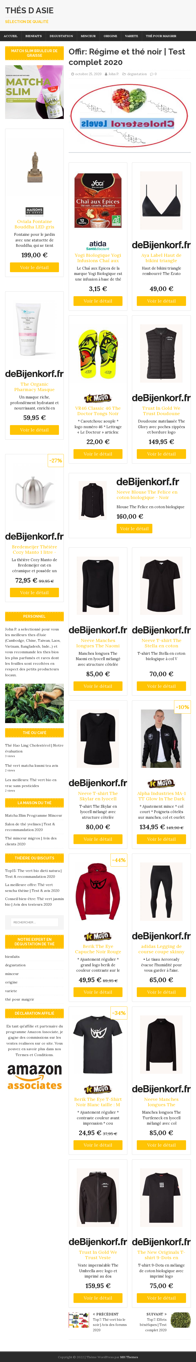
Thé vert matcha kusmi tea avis (31, 765)
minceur (88, 36)
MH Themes (129, 1357)
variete (131, 36)
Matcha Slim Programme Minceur (33, 815)
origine (110, 36)
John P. (113, 74)
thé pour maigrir (161, 36)
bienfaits (34, 36)
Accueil (11, 36)
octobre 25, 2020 (88, 74)
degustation (61, 36)
